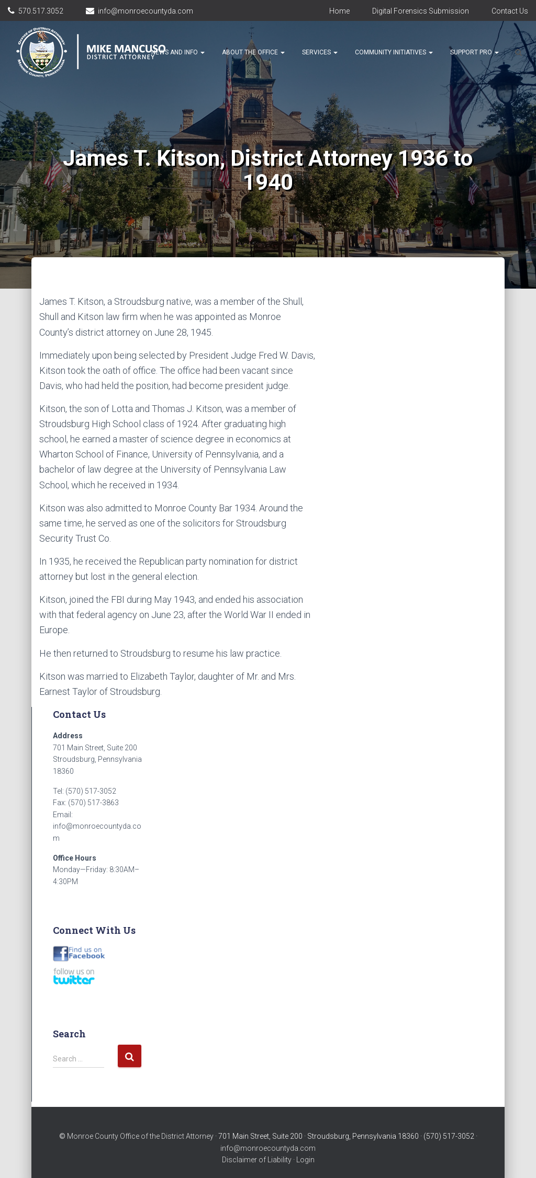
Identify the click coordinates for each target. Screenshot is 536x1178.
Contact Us (510, 11)
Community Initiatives (394, 52)
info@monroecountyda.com (145, 11)
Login (305, 1160)
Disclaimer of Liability (257, 1160)
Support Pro (474, 52)
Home (339, 11)
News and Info (178, 52)
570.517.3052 (40, 11)
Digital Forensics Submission (420, 11)
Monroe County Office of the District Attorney (140, 1136)
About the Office (253, 52)
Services (320, 52)
